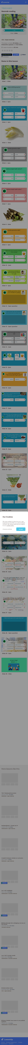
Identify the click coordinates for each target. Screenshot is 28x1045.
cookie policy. (10, 525)
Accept (21, 529)
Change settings (7, 529)
